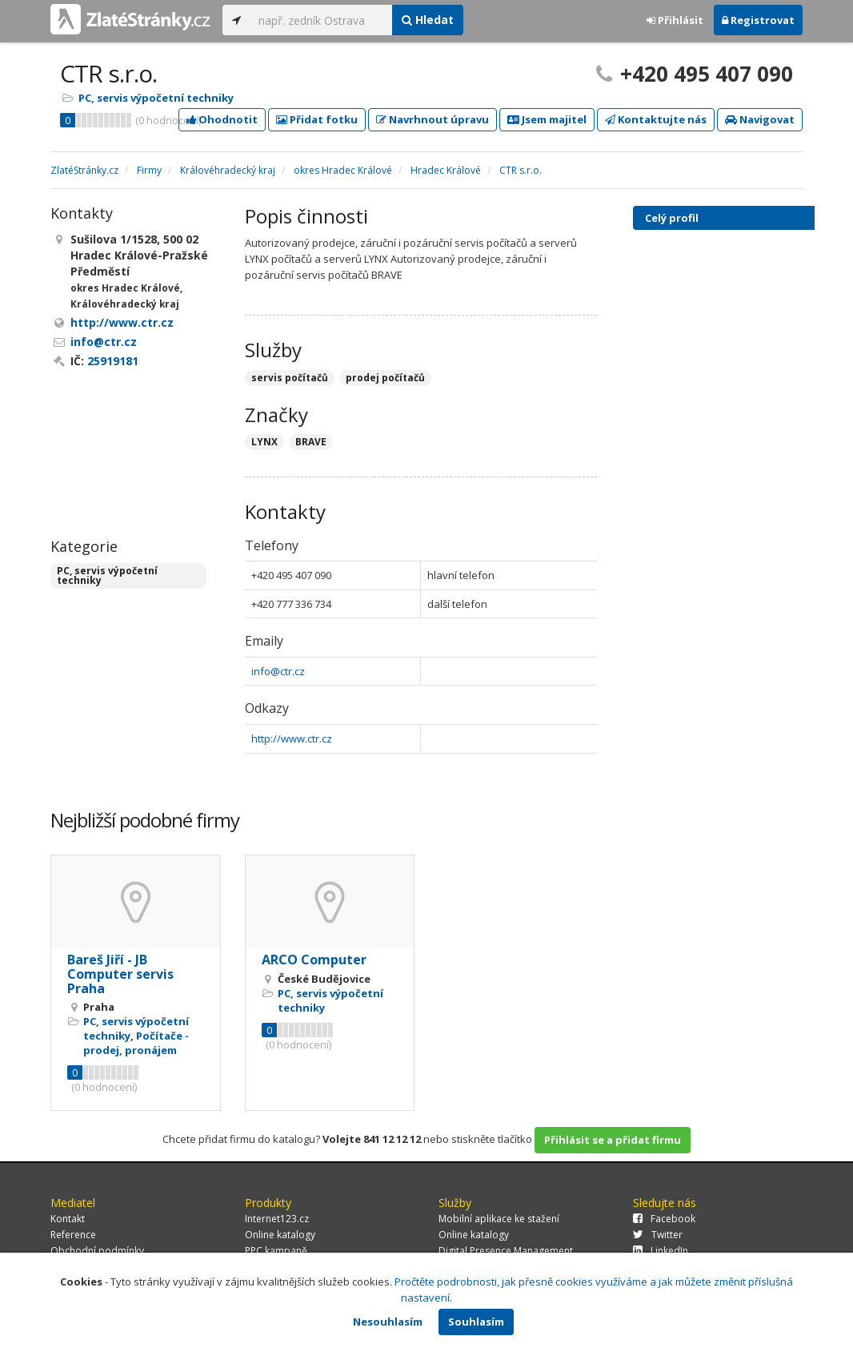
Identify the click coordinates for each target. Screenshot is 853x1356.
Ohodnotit (222, 119)
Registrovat (758, 20)
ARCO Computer (314, 959)
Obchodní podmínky (97, 1250)
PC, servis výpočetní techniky (156, 98)
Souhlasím (476, 1321)
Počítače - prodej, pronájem (136, 1042)
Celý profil (672, 218)
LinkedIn (660, 1250)
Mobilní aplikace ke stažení (499, 1218)
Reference (73, 1234)
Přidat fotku (317, 119)
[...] (321, 20)
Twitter (658, 1234)
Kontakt (67, 1218)
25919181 (112, 360)
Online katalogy (280, 1234)
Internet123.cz (277, 1218)
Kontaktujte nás (656, 119)
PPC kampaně (276, 1250)
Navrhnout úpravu (432, 119)
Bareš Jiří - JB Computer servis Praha (120, 973)
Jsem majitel (547, 119)
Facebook (664, 1218)
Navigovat (760, 119)
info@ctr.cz (278, 671)
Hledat (428, 19)
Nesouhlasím (387, 1321)
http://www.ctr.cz (291, 738)
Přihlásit (675, 20)
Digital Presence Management (506, 1250)
